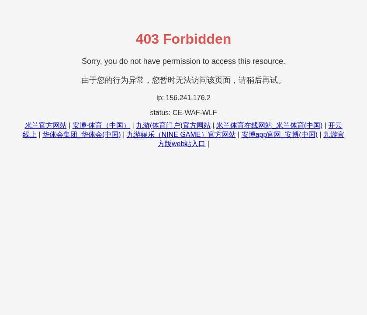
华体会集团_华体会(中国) (81, 134)
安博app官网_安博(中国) (280, 134)
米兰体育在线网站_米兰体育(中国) (269, 125)
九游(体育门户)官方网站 (173, 125)
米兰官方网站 (46, 125)
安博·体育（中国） (101, 125)
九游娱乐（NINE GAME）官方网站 (181, 134)
